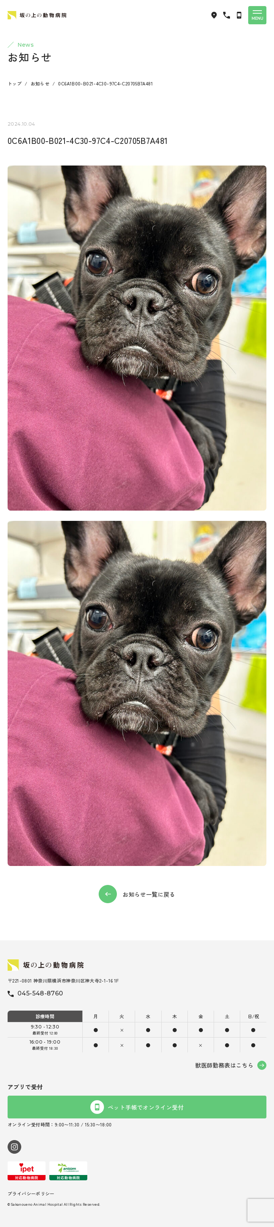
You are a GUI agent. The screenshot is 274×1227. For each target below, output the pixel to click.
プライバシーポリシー (31, 1193)
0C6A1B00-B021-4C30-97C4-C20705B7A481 (105, 83)
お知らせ (40, 83)
